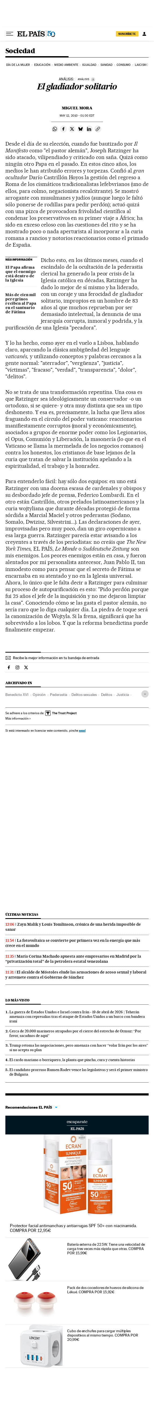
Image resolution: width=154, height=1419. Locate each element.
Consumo (124, 65)
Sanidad (107, 65)
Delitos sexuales (84, 694)
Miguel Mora (77, 108)
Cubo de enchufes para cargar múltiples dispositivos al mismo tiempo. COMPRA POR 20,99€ (102, 1335)
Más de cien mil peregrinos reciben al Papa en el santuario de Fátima (20, 303)
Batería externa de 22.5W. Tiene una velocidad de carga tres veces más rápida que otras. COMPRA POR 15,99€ (106, 1248)
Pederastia (58, 694)
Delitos (106, 694)
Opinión (39, 694)
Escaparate (77, 1125)
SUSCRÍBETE (127, 34)
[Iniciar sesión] (144, 34)
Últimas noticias (21, 915)
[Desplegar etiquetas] (145, 694)
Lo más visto (17, 1000)
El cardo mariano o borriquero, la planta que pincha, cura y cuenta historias (72, 1060)
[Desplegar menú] (9, 34)
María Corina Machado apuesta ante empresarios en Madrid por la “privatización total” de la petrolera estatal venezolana (73, 959)
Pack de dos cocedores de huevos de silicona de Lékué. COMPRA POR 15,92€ (105, 1289)
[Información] (93, 79)
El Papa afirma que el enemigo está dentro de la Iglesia (20, 274)
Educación (42, 65)
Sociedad (20, 51)
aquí (82, 730)
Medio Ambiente (66, 65)
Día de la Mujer (18, 65)
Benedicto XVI (16, 694)
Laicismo (141, 65)
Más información (18, 718)
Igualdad (89, 65)
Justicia (122, 694)
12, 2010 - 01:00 (77, 115)
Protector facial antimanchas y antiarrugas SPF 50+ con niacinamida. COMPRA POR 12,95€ (73, 1228)
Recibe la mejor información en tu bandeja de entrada (56, 658)
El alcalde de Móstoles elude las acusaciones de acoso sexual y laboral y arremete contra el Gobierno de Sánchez (75, 975)
